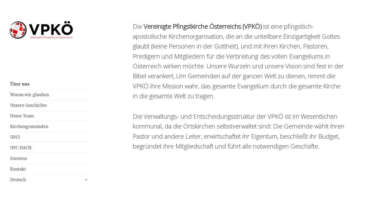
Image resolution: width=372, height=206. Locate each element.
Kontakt (18, 169)
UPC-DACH (21, 148)
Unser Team (22, 116)
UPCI (15, 137)
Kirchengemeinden (29, 126)
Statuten (18, 158)
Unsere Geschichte (28, 105)
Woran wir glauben (29, 94)
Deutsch (18, 179)
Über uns (19, 84)
